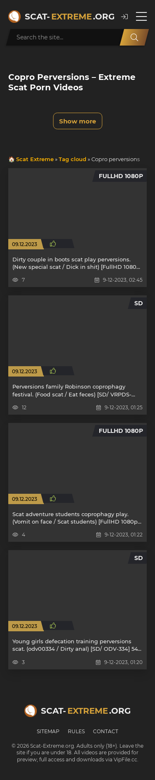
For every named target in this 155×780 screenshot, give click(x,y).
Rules (76, 731)
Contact (105, 731)
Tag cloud (72, 159)
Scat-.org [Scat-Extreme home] (69, 17)
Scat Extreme (35, 159)
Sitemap (48, 731)
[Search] (134, 37)
